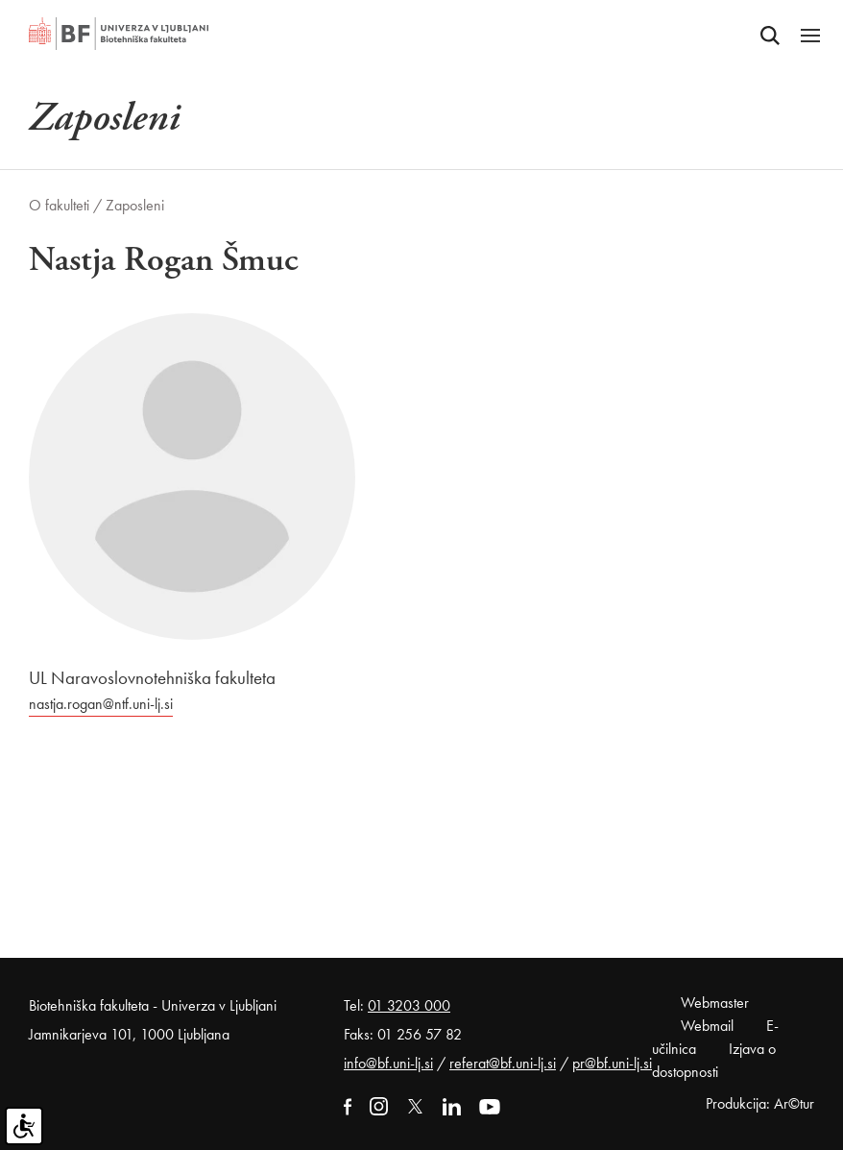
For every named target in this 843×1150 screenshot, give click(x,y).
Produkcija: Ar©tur (760, 1103)
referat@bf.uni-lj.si (502, 1063)
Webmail (707, 1025)
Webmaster (715, 1002)
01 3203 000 (409, 1005)
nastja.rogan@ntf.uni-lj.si (101, 704)
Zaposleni (135, 205)
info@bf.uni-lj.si (388, 1063)
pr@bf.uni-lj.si (612, 1063)
